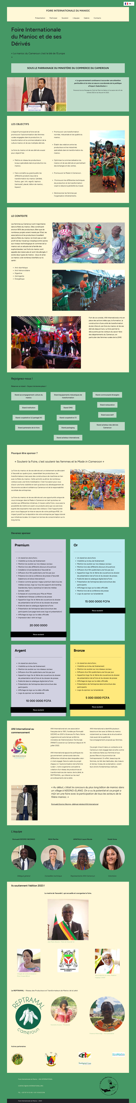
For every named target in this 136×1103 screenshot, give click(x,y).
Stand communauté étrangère (107, 395)
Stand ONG (68, 408)
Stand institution (28, 408)
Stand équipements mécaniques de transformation (68, 396)
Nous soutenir (38, 634)
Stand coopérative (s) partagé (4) (28, 418)
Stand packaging (68, 428)
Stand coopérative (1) (68, 418)
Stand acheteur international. (68, 438)
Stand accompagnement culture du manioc (29, 396)
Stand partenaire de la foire (28, 428)
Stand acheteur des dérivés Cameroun (107, 426)
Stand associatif (107, 415)
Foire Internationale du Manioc (68, 10)
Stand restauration (107, 405)
